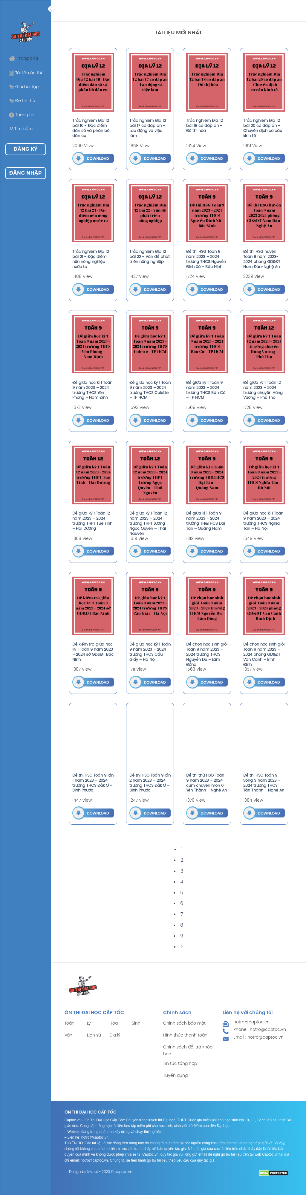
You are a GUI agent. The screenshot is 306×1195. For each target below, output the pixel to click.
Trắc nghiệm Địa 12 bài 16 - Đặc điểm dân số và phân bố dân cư (90, 128)
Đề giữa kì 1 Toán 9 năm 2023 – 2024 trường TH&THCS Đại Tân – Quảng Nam (205, 521)
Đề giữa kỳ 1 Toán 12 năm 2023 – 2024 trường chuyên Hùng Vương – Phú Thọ (263, 390)
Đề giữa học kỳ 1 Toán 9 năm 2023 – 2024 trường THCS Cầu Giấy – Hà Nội (150, 652)
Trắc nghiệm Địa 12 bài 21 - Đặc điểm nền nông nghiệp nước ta (90, 259)
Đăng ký (25, 149)
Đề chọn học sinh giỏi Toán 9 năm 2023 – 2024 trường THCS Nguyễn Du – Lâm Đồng (206, 655)
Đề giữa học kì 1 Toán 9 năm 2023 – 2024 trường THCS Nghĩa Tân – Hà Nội (263, 521)
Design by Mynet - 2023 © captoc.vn (100, 1172)
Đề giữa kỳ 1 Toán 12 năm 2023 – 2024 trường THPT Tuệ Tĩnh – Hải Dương (92, 521)
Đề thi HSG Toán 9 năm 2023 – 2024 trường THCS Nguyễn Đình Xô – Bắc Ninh (206, 259)
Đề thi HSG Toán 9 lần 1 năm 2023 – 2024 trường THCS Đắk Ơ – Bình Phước (93, 783)
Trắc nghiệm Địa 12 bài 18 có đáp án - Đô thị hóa (204, 126)
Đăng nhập (25, 173)
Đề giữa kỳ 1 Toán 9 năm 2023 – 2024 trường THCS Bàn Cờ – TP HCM (205, 390)
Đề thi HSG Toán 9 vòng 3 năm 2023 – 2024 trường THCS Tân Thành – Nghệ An (263, 783)
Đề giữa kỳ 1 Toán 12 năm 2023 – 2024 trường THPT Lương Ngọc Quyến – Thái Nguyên (148, 524)
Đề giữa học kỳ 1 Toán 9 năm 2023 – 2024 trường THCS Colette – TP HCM (150, 390)
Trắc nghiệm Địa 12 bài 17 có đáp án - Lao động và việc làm (147, 128)
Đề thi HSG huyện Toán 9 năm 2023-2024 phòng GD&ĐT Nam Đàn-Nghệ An (261, 259)
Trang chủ (23, 58)
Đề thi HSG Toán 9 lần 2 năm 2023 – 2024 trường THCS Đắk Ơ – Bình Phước (150, 783)
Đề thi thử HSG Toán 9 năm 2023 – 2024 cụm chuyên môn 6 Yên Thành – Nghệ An (206, 783)
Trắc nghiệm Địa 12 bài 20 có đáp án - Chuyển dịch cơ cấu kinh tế (262, 128)
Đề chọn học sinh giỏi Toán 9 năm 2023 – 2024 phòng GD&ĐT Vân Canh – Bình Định (263, 655)
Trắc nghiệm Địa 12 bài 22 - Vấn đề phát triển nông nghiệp (149, 257)
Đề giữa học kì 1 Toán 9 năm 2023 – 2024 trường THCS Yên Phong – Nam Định (92, 390)
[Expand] (51, 9)
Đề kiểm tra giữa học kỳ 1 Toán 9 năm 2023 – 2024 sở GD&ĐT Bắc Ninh (93, 652)
